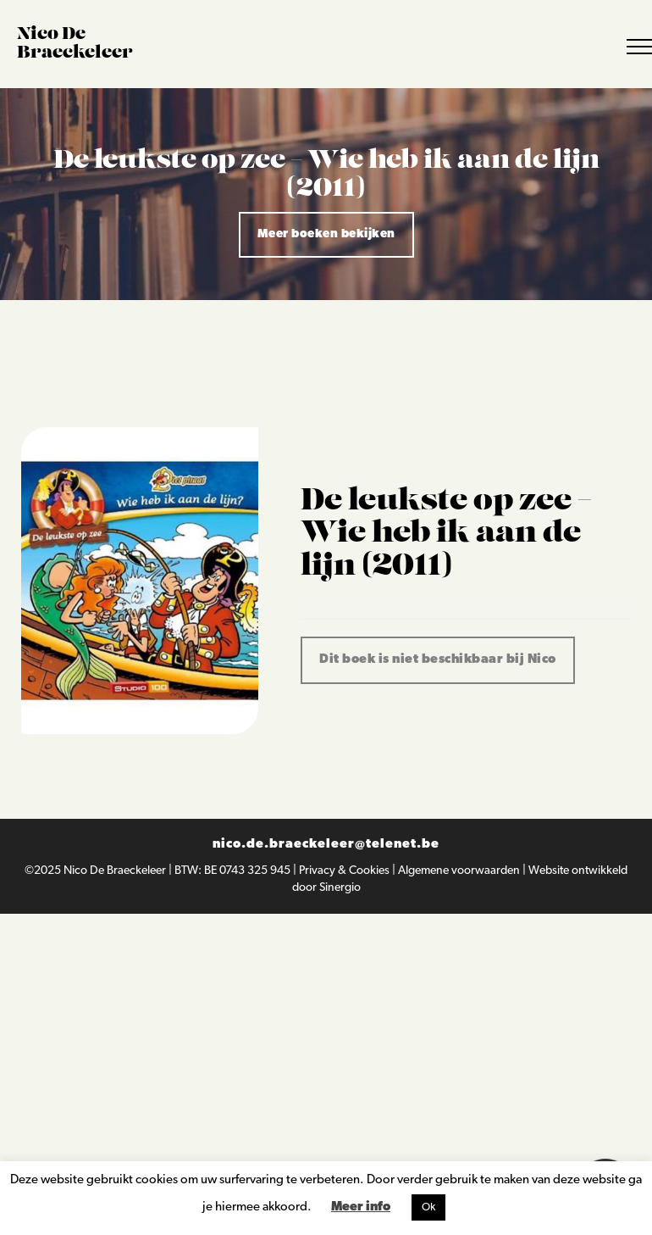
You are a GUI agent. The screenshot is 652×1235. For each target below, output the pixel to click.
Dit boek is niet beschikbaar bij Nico (437, 660)
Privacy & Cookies (345, 871)
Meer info (360, 1207)
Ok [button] (428, 1207)
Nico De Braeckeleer (116, 871)
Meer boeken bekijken (326, 234)
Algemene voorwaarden (460, 871)
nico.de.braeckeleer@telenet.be (326, 844)
